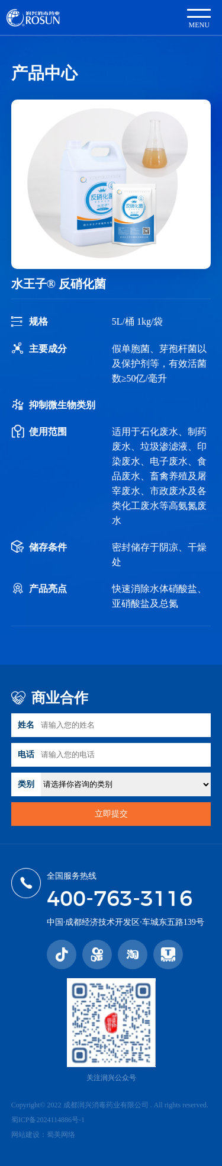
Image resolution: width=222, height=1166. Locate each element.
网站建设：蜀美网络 (43, 1134)
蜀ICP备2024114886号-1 (48, 1120)
